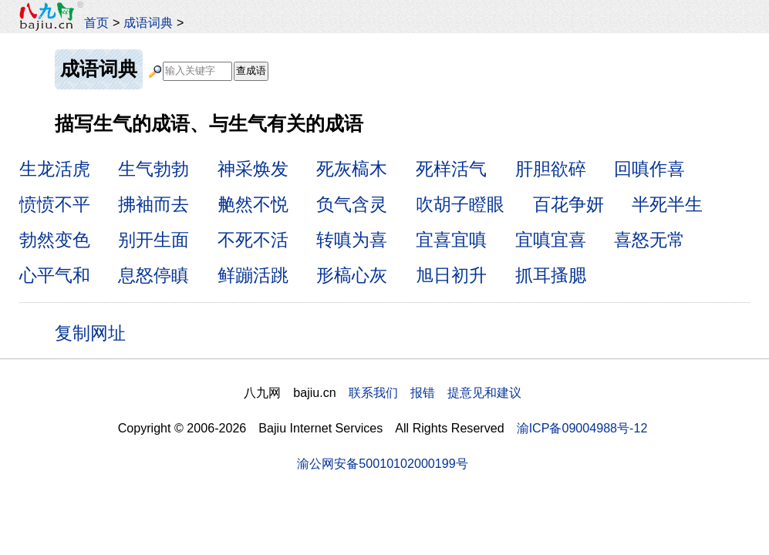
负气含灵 (351, 204)
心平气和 (54, 275)
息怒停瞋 (153, 275)
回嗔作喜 (649, 169)
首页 (96, 22)
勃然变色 (54, 240)
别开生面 (153, 240)
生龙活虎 (54, 169)
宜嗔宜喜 (550, 240)
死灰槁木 (351, 169)
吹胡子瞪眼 (460, 204)
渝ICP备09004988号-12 (582, 428)
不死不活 (253, 240)
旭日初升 (451, 275)
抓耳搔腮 (550, 275)
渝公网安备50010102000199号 (382, 463)
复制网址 (96, 332)
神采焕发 (253, 169)
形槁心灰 (351, 275)
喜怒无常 (649, 240)
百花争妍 (568, 204)
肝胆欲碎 (550, 169)
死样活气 (451, 169)
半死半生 (667, 204)
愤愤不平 (54, 204)
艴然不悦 (253, 204)
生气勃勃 (153, 169)
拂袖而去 (153, 204)
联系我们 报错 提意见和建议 (435, 392)
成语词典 (148, 22)
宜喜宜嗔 (451, 240)
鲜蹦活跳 (253, 275)
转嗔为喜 (351, 240)
